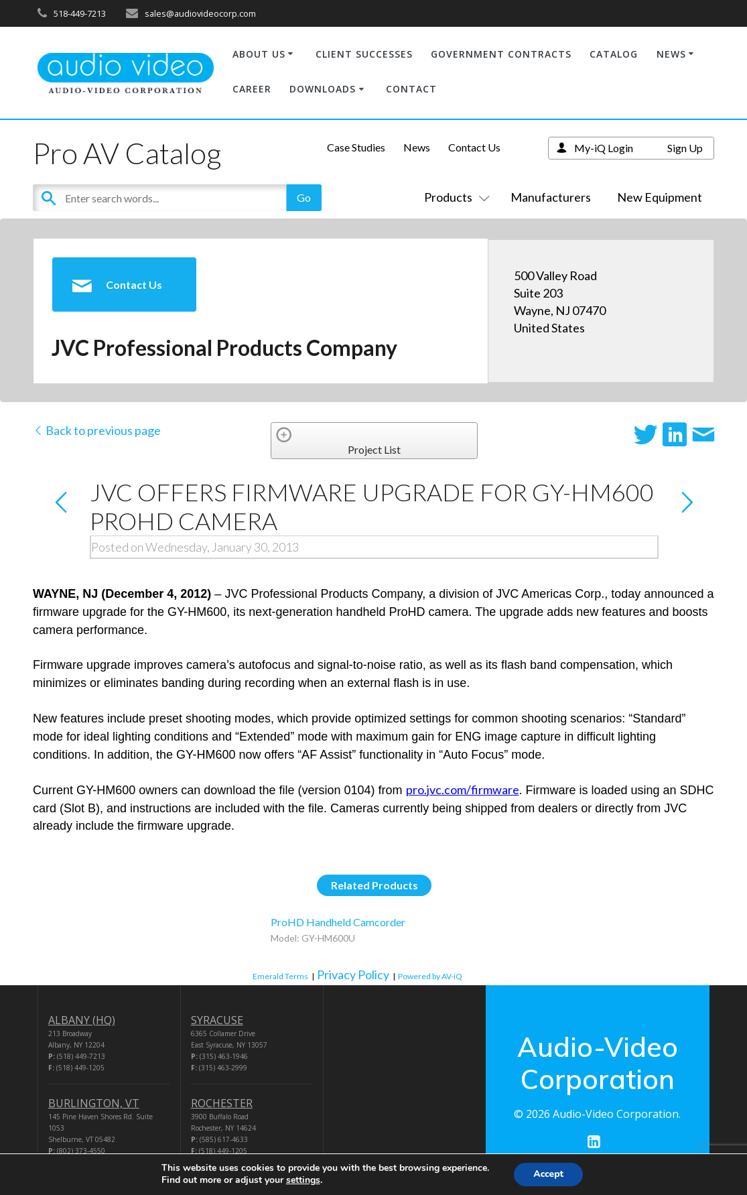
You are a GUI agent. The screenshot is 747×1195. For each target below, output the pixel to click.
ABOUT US (258, 54)
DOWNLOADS (322, 88)
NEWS (671, 54)
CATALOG (614, 54)
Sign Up (685, 147)
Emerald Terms (280, 976)
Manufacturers (551, 197)
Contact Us (474, 147)
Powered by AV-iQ (430, 976)
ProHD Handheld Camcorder (338, 922)
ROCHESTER (222, 1103)
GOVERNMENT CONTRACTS (501, 54)
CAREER (251, 88)
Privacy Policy (353, 974)
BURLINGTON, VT (93, 1103)
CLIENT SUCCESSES (364, 54)
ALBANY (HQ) (81, 1020)
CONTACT (411, 88)
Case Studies (356, 147)
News (416, 147)
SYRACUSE (217, 1020)
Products (454, 197)
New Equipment (659, 197)
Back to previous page (97, 430)
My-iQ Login (603, 147)
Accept (548, 1174)
